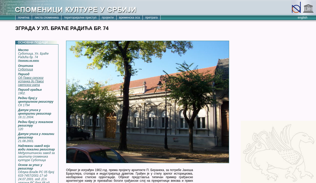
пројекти (108, 17)
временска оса (129, 17)
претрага (151, 17)
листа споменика (47, 17)
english (302, 17)
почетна (23, 17)
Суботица (25, 69)
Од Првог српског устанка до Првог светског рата (31, 81)
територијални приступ (80, 17)
